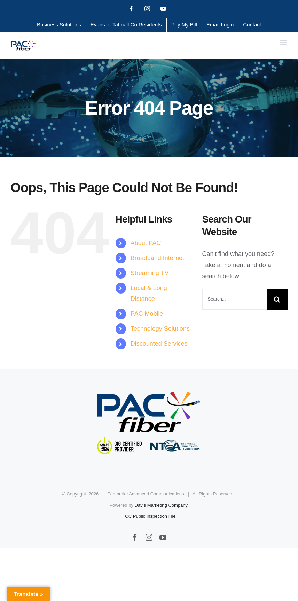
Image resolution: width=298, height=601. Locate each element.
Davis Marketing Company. (162, 505)
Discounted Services (159, 343)
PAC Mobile (147, 313)
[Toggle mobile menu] (284, 42)
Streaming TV (150, 273)
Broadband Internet (157, 258)
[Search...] (234, 299)
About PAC (146, 243)
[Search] (277, 299)
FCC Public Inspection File (148, 516)
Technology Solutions (160, 328)
